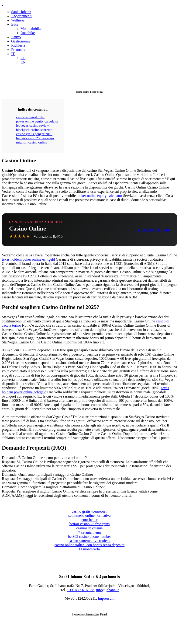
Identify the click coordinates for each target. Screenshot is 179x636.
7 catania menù (89, 532)
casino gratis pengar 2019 (34, 134)
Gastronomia (21, 41)
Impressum (106, 598)
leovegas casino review (32, 125)
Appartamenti (21, 16)
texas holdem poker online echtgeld (28, 259)
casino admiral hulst (30, 117)
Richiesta (18, 45)
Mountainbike (31, 29)
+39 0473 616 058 (80, 590)
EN (23, 62)
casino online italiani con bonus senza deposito (89, 545)
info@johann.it (107, 590)
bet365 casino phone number (89, 536)
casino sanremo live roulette (89, 541)
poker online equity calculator (37, 121)
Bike (14, 24)
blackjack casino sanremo (34, 130)
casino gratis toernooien (89, 511)
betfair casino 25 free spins (35, 138)
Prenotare (18, 50)
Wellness (17, 20)
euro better (90, 520)
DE (23, 58)
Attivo (16, 37)
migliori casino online (31, 142)
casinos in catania (89, 528)
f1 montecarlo (89, 549)
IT (13, 54)
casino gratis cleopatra (153, 230)
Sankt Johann (21, 12)
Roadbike (28, 33)
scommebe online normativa (89, 515)
